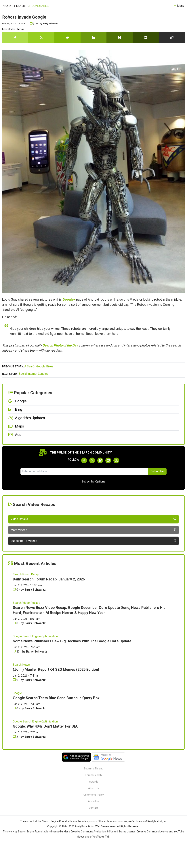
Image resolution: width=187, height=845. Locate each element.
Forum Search (93, 775)
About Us (93, 788)
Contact (93, 807)
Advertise (93, 801)
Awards (93, 781)
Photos (20, 29)
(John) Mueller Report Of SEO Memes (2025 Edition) (56, 669)
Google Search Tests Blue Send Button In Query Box (56, 698)
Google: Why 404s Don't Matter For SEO (46, 726)
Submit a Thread (93, 768)
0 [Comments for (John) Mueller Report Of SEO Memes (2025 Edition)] (16, 680)
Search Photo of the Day (60, 345)
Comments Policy (93, 794)
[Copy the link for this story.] (172, 37)
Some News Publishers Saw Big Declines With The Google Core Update (72, 641)
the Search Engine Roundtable (55, 821)
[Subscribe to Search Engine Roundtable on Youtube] (108, 460)
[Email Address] (84, 471)
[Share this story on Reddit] (67, 37)
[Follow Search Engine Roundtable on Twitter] (92, 460)
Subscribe (157, 471)
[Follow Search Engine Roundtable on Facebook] (84, 460)
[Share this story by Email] (146, 37)
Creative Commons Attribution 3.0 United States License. (103, 831)
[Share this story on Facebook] (15, 37)
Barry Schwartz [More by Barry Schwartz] (35, 589)
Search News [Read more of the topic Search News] (21, 664)
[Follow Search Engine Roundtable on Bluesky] (100, 460)
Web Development (106, 826)
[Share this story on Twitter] (41, 37)
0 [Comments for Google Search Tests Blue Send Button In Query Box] (16, 708)
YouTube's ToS (101, 836)
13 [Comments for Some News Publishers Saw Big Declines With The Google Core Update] (16, 651)
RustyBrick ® (82, 826)
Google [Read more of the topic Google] (17, 693)
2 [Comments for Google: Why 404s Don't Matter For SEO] (16, 736)
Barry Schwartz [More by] (50, 23)
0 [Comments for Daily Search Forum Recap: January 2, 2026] (16, 589)
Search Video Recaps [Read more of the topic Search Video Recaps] (26, 602)
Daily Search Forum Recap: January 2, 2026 (49, 579)
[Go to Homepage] (26, 6)
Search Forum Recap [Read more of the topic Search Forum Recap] (26, 574)
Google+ (68, 299)
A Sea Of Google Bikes (39, 366)
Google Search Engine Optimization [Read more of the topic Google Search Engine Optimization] (35, 636)
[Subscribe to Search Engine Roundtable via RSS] (116, 460)
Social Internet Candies (33, 373)
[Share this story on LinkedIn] (94, 37)
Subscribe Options (93, 481)
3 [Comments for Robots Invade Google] (32, 23)
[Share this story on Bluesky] (119, 37)
